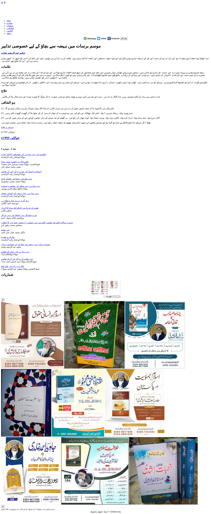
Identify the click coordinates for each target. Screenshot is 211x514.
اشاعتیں (10, 28)
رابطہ (9, 33)
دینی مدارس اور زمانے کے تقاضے (15, 252)
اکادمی (9, 31)
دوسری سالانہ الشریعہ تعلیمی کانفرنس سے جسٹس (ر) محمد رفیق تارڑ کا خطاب (37, 222)
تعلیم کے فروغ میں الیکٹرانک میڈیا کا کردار (19, 208)
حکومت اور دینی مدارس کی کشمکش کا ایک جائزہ (23, 154)
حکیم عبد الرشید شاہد (13, 53)
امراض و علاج (7, 127)
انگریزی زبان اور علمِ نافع (12, 266)
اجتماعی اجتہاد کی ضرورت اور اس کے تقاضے (21, 171)
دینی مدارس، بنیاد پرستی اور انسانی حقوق (20, 193)
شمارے (9, 23)
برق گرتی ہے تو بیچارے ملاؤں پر (15, 201)
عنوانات (9, 26)
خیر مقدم (5, 230)
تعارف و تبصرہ (7, 237)
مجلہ (8, 20)
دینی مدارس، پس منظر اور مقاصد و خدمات (20, 186)
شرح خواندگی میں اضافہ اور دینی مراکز (19, 215)
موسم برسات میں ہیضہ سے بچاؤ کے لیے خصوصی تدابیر (25, 244)
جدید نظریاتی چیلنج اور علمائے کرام (16, 179)
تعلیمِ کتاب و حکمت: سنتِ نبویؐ (15, 162)
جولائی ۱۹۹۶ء (10, 138)
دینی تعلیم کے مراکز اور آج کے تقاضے (17, 259)
